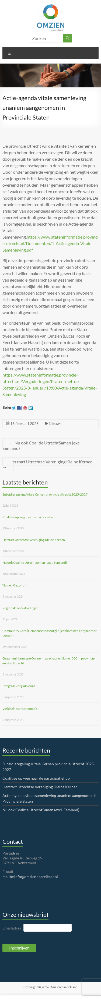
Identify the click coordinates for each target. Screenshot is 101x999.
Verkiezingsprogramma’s (19, 709)
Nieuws (55, 423)
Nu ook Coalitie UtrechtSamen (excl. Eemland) (41, 445)
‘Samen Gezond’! (14, 585)
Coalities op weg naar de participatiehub (30, 517)
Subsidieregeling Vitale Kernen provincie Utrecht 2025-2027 (45, 494)
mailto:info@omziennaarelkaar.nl (30, 876)
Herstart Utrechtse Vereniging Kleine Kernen (47, 464)
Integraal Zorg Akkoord (18, 686)
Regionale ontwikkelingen (20, 608)
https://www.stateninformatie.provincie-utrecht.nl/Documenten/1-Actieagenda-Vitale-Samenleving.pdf (50, 243)
